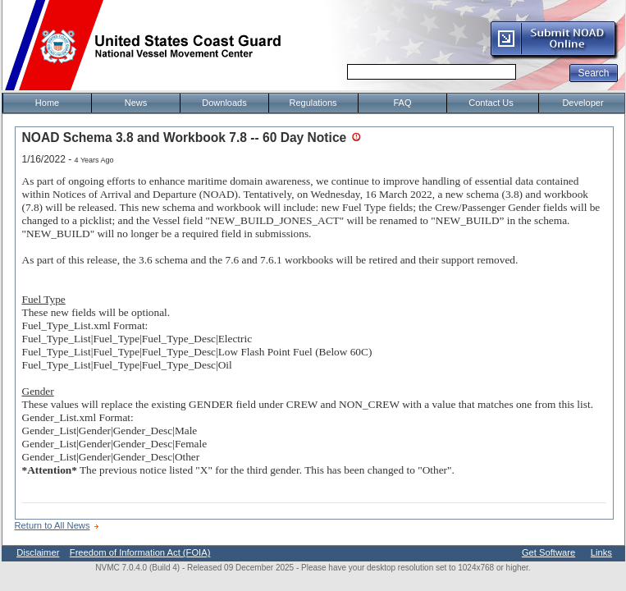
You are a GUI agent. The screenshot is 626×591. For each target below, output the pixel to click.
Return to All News (52, 525)
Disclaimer (37, 552)
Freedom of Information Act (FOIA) (140, 552)
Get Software (548, 552)
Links (601, 552)
